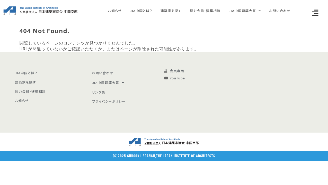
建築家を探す (171, 10)
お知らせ (115, 10)
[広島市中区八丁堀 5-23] (268, 92)
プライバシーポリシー (109, 101)
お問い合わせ (279, 10)
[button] (315, 12)
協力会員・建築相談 (205, 10)
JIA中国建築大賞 (245, 10)
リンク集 (98, 92)
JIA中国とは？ (141, 10)
